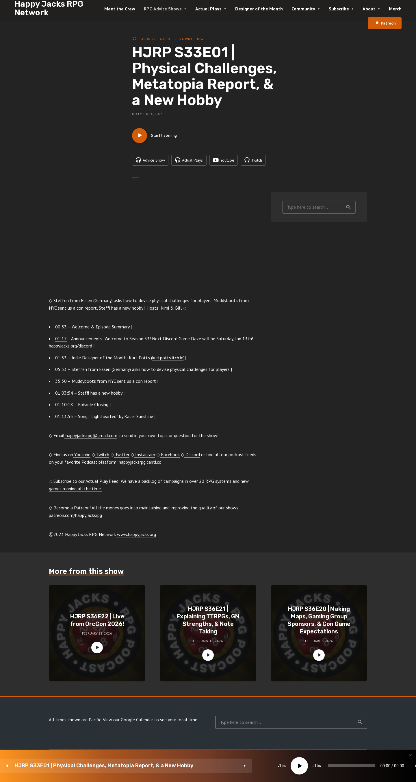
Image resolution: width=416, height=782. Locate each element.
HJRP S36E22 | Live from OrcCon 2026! (97, 623)
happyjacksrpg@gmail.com (90, 438)
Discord (192, 457)
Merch (395, 9)
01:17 (61, 341)
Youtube (81, 457)
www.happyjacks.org (136, 537)
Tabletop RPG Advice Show (180, 39)
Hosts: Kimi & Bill (164, 311)
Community (303, 9)
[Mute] (332, 765)
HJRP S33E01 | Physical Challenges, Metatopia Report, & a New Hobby (60, 765)
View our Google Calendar (128, 722)
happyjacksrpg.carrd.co (140, 465)
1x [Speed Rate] (350, 765)
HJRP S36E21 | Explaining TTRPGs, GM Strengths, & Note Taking (208, 623)
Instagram (144, 457)
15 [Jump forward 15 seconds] (187, 765)
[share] (384, 765)
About (369, 9)
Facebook (170, 457)
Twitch (102, 457)
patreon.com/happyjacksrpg (75, 518)
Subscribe (339, 9)
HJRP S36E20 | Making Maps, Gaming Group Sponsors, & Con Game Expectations (319, 623)
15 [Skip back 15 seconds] (152, 765)
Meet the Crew (119, 9)
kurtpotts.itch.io (167, 360)
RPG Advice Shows (163, 9)
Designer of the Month (259, 9)
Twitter (121, 457)
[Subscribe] (367, 765)
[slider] (243, 765)
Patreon (388, 23)
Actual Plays (208, 9)
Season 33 (146, 39)
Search (348, 209)
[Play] (169, 765)
